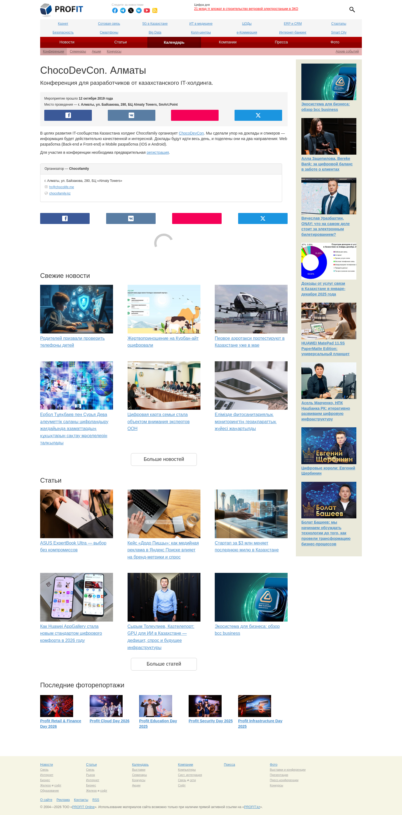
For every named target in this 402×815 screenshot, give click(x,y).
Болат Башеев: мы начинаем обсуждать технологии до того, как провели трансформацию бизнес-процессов (326, 533)
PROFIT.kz (252, 807)
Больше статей (164, 664)
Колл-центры (201, 32)
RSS (95, 800)
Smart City (338, 32)
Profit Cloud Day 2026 (110, 721)
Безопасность (63, 32)
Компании (227, 42)
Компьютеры (187, 769)
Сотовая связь (109, 24)
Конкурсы (114, 51)
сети (193, 780)
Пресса (281, 42)
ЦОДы (247, 24)
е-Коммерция (247, 32)
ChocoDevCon (191, 133)
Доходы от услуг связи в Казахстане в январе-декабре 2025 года (323, 288)
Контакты (81, 800)
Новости (66, 42)
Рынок (90, 774)
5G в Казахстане (155, 24)
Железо (45, 785)
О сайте (46, 800)
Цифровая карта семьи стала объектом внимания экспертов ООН (159, 421)
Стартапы (338, 24)
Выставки (138, 769)
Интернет (46, 774)
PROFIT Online (83, 807)
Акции (96, 51)
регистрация (158, 152)
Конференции (53, 51)
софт (57, 785)
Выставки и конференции (287, 769)
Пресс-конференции (284, 780)
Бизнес (45, 780)
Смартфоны (109, 32)
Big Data (155, 32)
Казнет (63, 24)
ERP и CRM (293, 24)
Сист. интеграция (190, 774)
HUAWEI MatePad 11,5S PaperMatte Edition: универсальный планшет (325, 348)
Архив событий (347, 51)
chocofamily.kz (60, 193)
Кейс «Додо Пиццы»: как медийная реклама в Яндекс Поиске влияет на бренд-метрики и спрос (163, 550)
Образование (49, 790)
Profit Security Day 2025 (211, 721)
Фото (335, 42)
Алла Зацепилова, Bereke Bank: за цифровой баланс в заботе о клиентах (327, 163)
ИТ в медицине (201, 24)
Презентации (279, 774)
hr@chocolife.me (61, 187)
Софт (182, 785)
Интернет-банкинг (292, 32)
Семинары (78, 51)
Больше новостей (164, 459)
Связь (44, 769)
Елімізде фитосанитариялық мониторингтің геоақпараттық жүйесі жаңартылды (245, 421)
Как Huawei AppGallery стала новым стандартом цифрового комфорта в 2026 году (71, 633)
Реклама (63, 800)
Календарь (174, 42)
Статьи (120, 42)
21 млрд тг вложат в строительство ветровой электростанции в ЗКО (246, 9)
